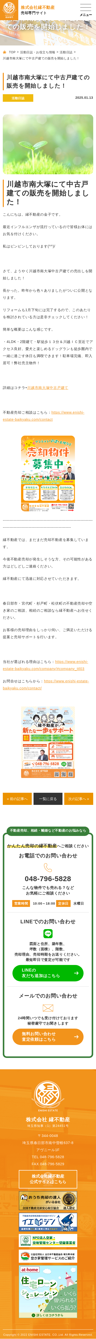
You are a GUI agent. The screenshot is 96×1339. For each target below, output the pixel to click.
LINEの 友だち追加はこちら (41, 973)
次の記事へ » (78, 799)
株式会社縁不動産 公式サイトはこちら (48, 1179)
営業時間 (21, 903)
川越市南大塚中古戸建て (47, 388)
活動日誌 (66, 52)
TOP (12, 52)
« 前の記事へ (17, 799)
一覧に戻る (48, 799)
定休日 (63, 903)
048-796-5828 (48, 871)
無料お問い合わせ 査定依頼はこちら (39, 1037)
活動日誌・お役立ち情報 (37, 52)
